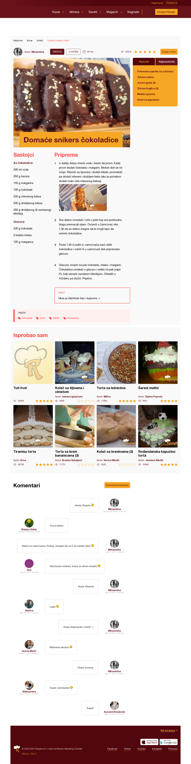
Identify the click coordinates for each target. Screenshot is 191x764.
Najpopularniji (166, 61)
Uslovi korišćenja (55, 748)
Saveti (92, 12)
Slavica (29, 610)
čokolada (27, 318)
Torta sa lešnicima (116, 371)
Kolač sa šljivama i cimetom (74, 371)
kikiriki (56, 318)
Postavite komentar (117, 485)
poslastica (73, 318)
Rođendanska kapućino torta (158, 435)
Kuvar (56, 12)
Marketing (69, 748)
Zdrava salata (145, 77)
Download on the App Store (149, 742)
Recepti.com (30, 11)
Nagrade (133, 12)
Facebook (112, 749)
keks (42, 318)
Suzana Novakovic (114, 711)
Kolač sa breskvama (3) (116, 435)
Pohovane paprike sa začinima (155, 71)
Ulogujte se (172, 3)
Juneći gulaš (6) (146, 82)
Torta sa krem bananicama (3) (74, 435)
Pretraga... (148, 12)
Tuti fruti (33, 371)
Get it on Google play (169, 742)
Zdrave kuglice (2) (147, 88)
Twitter (127, 749)
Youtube (141, 749)
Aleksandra (29, 691)
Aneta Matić (29, 651)
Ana (29, 569)
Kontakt (78, 748)
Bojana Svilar (29, 529)
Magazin (112, 12)
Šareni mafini (158, 371)
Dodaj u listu (169, 51)
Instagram (157, 749)
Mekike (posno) (146, 94)
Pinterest (173, 749)
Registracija (157, 3)
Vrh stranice (168, 730)
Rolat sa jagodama (148, 99)
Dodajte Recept (166, 11)
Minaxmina (37, 51)
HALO (33, 753)
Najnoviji (144, 61)
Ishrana (74, 12)
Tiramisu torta (33, 435)
